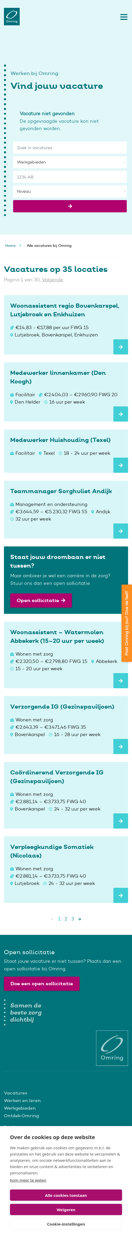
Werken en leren (22, 1100)
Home (10, 245)
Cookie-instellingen (66, 1224)
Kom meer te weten (28, 1180)
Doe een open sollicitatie (41, 984)
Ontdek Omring (21, 1115)
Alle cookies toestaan (66, 1195)
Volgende (52, 280)
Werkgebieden (20, 1108)
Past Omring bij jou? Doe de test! (126, 623)
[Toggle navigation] (122, 17)
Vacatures (15, 1092)
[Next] (79, 918)
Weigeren (66, 1209)
